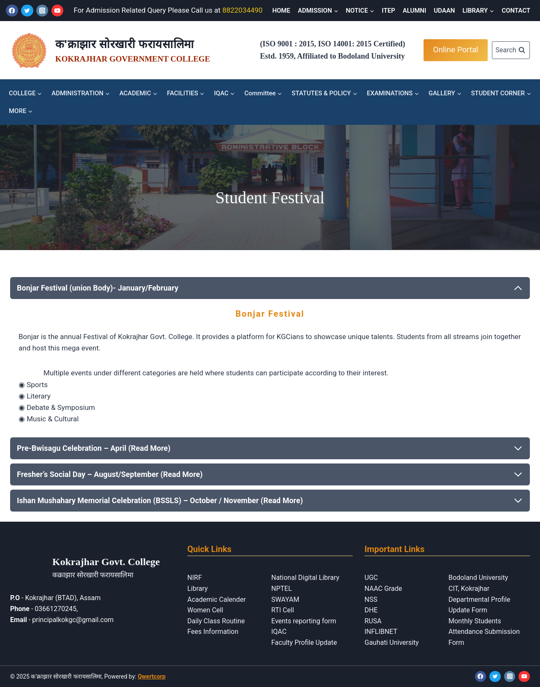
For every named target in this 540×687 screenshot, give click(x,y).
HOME (281, 10)
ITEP (388, 10)
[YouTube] (57, 11)
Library (197, 589)
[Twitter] (27, 11)
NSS (370, 599)
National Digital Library (305, 578)
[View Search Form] (511, 50)
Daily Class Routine (216, 621)
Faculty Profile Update (304, 643)
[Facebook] (12, 11)
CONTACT (516, 10)
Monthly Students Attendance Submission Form (484, 632)
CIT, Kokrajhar (468, 589)
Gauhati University (391, 643)
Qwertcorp (151, 676)
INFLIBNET (380, 632)
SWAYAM (285, 599)
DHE (371, 610)
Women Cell (205, 610)
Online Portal (455, 49)
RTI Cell (282, 610)
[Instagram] (42, 11)
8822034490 (242, 10)
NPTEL (281, 589)
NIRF (194, 578)
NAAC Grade (383, 589)
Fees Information (212, 632)
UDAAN (444, 10)
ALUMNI (415, 10)
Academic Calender (216, 599)
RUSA (372, 621)
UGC (371, 578)
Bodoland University (478, 578)
